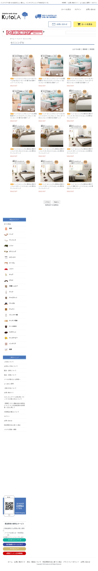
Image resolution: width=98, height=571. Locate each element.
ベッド (19, 39)
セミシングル (27, 39)
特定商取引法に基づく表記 (12, 425)
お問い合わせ (89, 9)
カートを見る (64, 9)
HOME (64, 2)
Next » (56, 202)
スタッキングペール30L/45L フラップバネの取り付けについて (14, 398)
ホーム (12, 39)
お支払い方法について (11, 366)
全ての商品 (7, 224)
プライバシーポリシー (71, 562)
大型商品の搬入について (11, 412)
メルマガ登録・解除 (10, 429)
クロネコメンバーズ (14, 540)
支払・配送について (34, 562)
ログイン (94, 2)
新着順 (92, 49)
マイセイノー (14, 549)
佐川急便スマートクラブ (14, 544)
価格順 (85, 49)
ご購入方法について (10, 388)
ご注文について (9, 362)
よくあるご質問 (85, 2)
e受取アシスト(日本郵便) (14, 553)
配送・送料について (10, 370)
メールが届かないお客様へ (12, 379)
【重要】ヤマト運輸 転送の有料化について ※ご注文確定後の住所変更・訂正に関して (14, 405)
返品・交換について (10, 375)
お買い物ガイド (73, 2)
